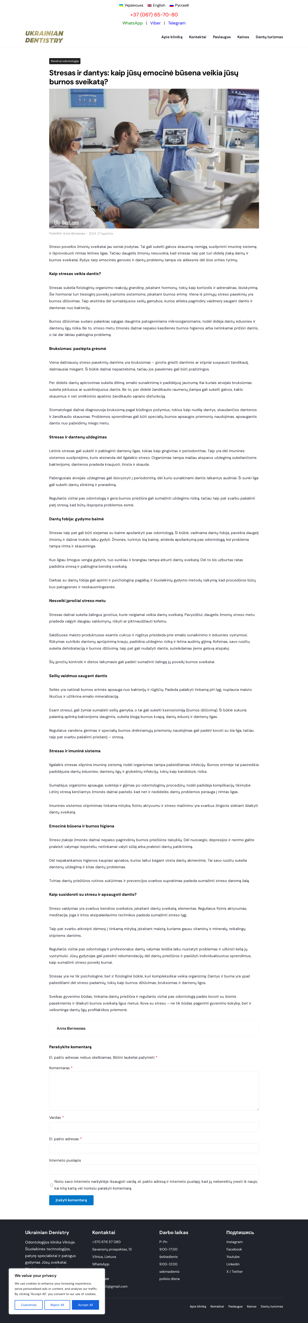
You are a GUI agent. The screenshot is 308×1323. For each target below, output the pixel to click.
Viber (155, 23)
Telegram (177, 23)
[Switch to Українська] (131, 5)
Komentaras (61, 1067)
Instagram (234, 1242)
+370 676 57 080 (106, 1242)
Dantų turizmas (269, 37)
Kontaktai (197, 37)
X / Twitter (234, 1271)
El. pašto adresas (65, 1138)
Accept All (85, 1305)
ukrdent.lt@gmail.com (109, 1286)
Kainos (243, 37)
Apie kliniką (172, 37)
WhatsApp (132, 23)
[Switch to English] (156, 5)
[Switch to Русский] (179, 5)
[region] (57, 1291)
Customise (29, 1305)
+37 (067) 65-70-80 (154, 14)
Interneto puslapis (65, 1160)
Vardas (56, 1117)
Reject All (57, 1305)
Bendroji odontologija (65, 61)
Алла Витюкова (74, 233)
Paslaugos (222, 37)
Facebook (234, 1249)
